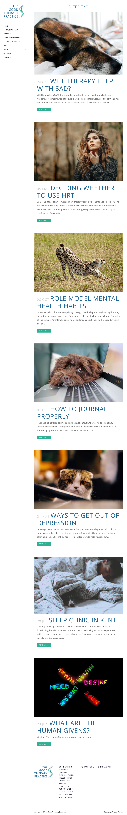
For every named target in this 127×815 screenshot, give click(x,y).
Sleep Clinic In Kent (83, 620)
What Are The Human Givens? (66, 727)
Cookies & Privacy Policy (113, 812)
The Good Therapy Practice (55, 812)
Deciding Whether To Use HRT (75, 191)
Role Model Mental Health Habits (78, 302)
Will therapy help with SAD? (75, 85)
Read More (44, 110)
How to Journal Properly (72, 412)
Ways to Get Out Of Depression (78, 519)
